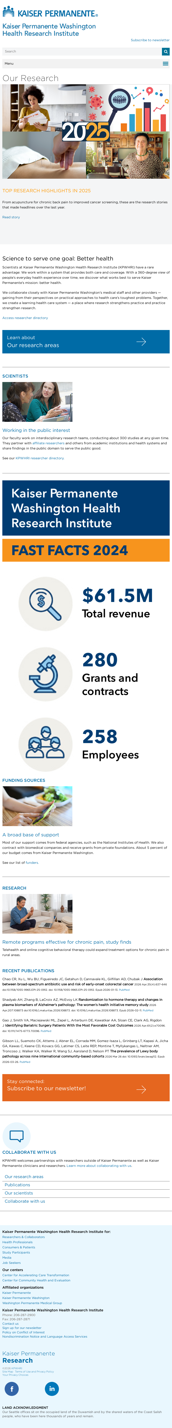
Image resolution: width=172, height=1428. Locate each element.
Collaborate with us (25, 1201)
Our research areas (33, 345)
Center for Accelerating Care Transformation (35, 1275)
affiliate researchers (48, 443)
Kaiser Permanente (16, 1292)
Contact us (10, 1323)
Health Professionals (17, 1242)
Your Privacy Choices (15, 1375)
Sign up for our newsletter (21, 1328)
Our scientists (19, 1193)
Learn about (21, 337)
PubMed (123, 990)
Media (6, 1257)
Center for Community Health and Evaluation (36, 1280)
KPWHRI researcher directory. (40, 458)
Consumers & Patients (18, 1247)
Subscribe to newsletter (150, 40)
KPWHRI (16, 1368)
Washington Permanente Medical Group (32, 1303)
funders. (32, 862)
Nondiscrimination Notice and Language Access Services (44, 1336)
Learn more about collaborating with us (99, 1166)
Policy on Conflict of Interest (23, 1332)
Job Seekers (11, 1263)
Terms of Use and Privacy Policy (34, 1371)
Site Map (7, 1371)
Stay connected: (25, 1081)
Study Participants (16, 1252)
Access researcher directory (25, 318)
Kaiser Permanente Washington (26, 1298)
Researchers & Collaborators (23, 1237)
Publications (17, 1185)
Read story (11, 217)
